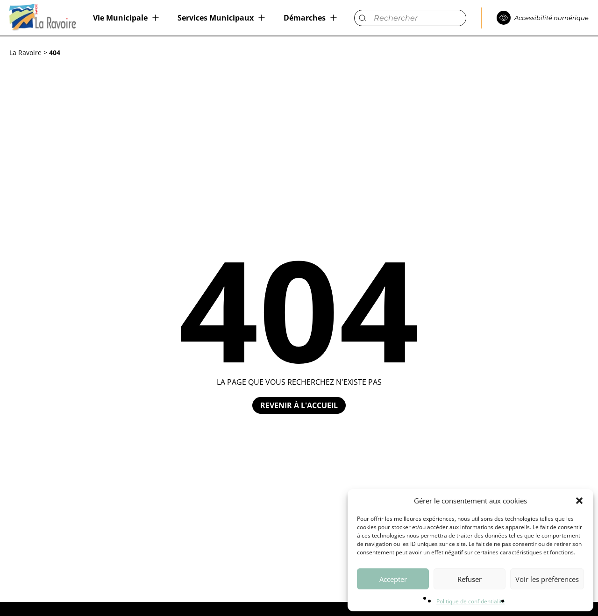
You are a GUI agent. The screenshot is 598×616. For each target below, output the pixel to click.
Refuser (469, 579)
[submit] (362, 17)
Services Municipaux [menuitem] (216, 18)
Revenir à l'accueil (299, 405)
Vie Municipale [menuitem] (120, 18)
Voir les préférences (547, 579)
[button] (579, 500)
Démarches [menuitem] (305, 18)
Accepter (393, 579)
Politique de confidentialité (470, 601)
